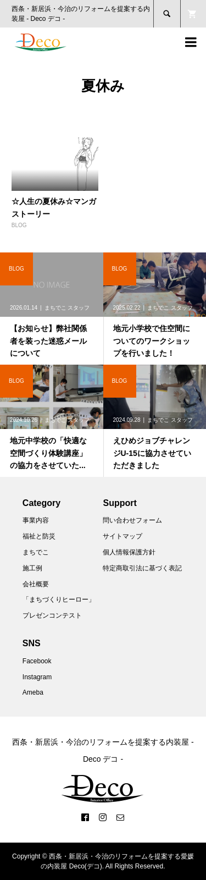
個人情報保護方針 (129, 552)
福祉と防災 (39, 536)
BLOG (19, 225)
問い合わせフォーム (132, 520)
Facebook (37, 661)
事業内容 (36, 520)
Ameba (33, 692)
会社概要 (36, 584)
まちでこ (36, 552)
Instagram (37, 677)
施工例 (32, 568)
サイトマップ (122, 536)
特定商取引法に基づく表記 (142, 568)
